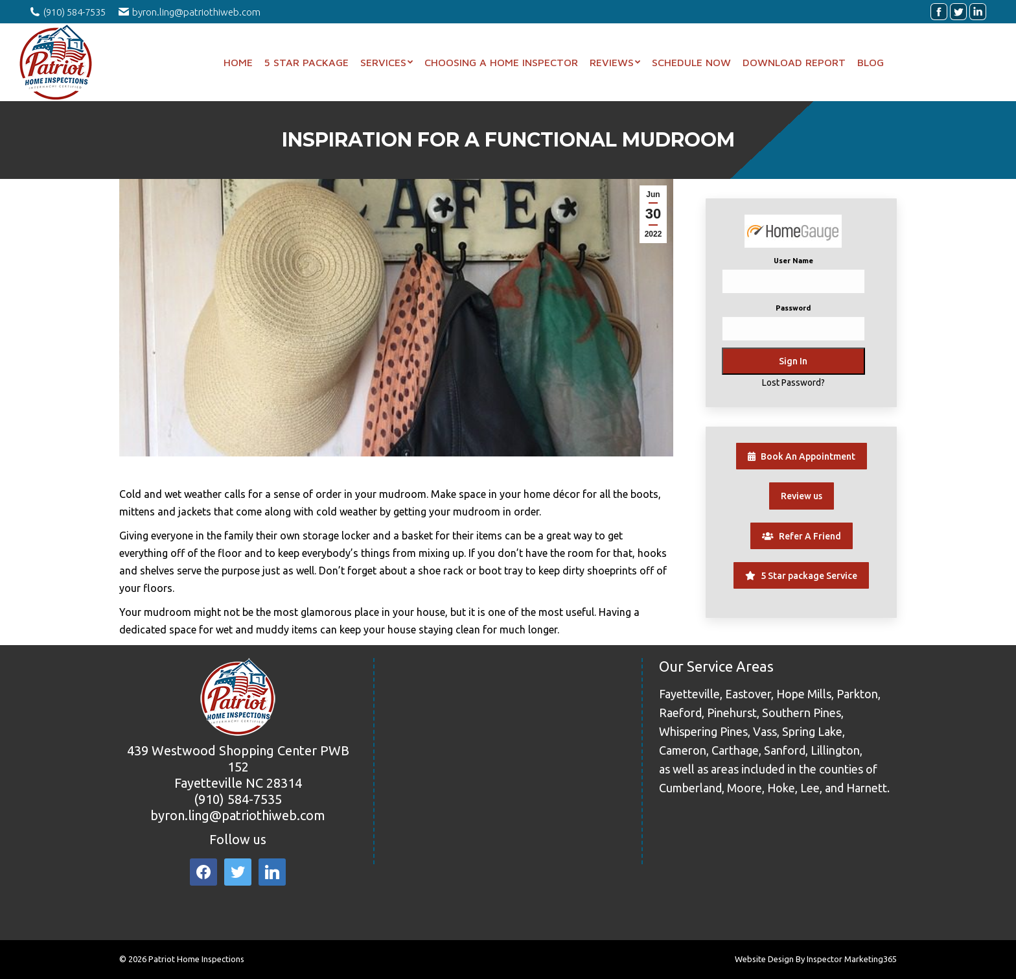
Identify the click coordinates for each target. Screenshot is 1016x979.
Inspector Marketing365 (852, 958)
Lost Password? (793, 382)
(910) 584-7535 (238, 799)
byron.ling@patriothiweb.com (237, 815)
